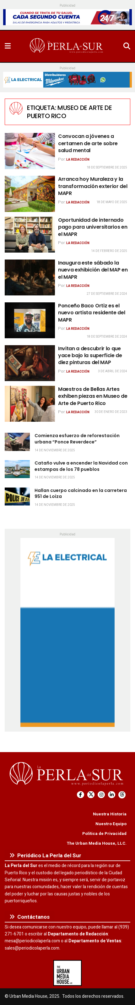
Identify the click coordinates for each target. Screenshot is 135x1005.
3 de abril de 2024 (112, 371)
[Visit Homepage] (67, 46)
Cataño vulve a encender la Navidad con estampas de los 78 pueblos (81, 466)
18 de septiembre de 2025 (107, 167)
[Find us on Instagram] (101, 794)
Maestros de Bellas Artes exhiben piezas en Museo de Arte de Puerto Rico (92, 396)
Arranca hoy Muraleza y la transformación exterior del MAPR (92, 186)
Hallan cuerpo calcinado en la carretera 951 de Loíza (81, 493)
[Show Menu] (8, 46)
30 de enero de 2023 (110, 412)
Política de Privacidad (104, 834)
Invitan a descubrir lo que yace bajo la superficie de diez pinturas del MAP (90, 355)
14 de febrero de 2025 (109, 251)
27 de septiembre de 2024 (107, 294)
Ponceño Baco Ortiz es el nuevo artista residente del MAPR (91, 312)
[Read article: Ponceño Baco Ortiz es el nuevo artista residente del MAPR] (30, 320)
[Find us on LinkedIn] (111, 794)
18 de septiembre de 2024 (107, 336)
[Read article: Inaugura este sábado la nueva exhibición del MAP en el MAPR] (30, 277)
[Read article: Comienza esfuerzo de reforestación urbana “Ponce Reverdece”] (17, 442)
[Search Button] (126, 46)
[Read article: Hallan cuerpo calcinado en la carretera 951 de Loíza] (17, 496)
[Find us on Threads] (122, 794)
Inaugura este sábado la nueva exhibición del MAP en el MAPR (92, 270)
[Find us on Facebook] (80, 794)
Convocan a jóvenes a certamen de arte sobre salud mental (88, 143)
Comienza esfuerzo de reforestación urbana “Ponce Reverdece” (77, 438)
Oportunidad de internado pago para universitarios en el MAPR (92, 227)
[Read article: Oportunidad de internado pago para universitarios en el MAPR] (30, 235)
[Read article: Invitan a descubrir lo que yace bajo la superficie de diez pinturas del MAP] (30, 363)
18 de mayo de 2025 (111, 202)
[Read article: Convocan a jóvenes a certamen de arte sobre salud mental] (30, 151)
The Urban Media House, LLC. (97, 843)
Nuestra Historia (110, 814)
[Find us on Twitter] (90, 794)
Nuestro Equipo (111, 824)
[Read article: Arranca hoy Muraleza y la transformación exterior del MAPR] (30, 194)
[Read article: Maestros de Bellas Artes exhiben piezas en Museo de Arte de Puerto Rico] (30, 404)
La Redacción (77, 159)
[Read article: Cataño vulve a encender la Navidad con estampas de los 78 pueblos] (17, 469)
